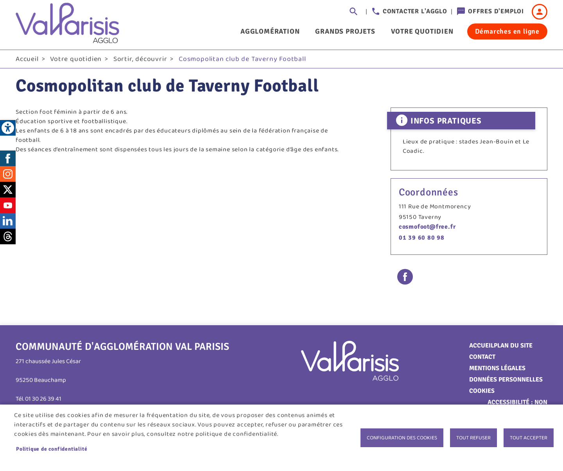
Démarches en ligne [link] (507, 31)
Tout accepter (528, 437)
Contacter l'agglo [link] (415, 11)
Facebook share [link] (405, 277)
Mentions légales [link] (497, 368)
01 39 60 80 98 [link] (422, 238)
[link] (8, 128)
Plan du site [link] (513, 345)
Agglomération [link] (269, 31)
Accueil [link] (27, 59)
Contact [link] (482, 357)
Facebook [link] (8, 158)
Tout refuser (473, 437)
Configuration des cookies (402, 437)
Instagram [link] (8, 174)
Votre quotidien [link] (422, 31)
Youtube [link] (8, 205)
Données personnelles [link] (506, 379)
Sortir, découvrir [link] (140, 59)
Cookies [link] (482, 391)
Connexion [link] (539, 12)
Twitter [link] (8, 189)
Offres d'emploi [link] (496, 11)
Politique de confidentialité (51, 449)
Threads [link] (8, 236)
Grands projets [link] (345, 31)
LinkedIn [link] (8, 221)
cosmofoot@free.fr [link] (427, 227)
